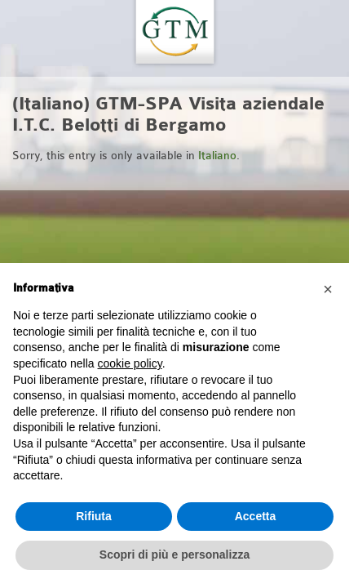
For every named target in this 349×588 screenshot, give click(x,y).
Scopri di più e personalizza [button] (174, 554)
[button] (328, 289)
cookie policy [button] (130, 363)
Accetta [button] (255, 516)
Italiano (217, 156)
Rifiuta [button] (94, 516)
